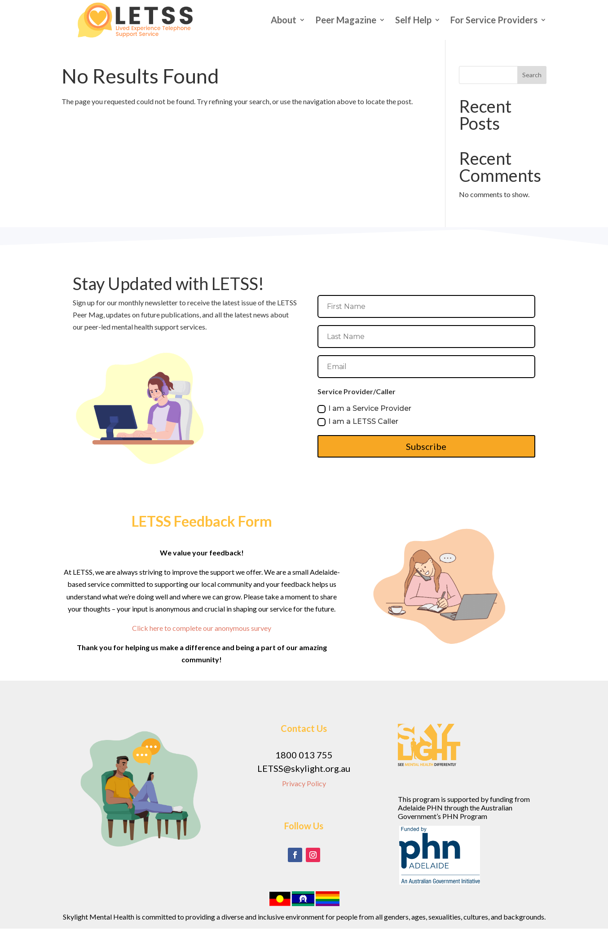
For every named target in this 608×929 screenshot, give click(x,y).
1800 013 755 (304, 754)
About (283, 19)
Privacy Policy (304, 783)
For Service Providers (494, 19)
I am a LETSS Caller (357, 421)
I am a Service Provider (364, 408)
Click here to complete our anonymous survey (201, 628)
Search (532, 75)
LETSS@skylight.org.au (303, 768)
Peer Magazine (345, 19)
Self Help (413, 19)
